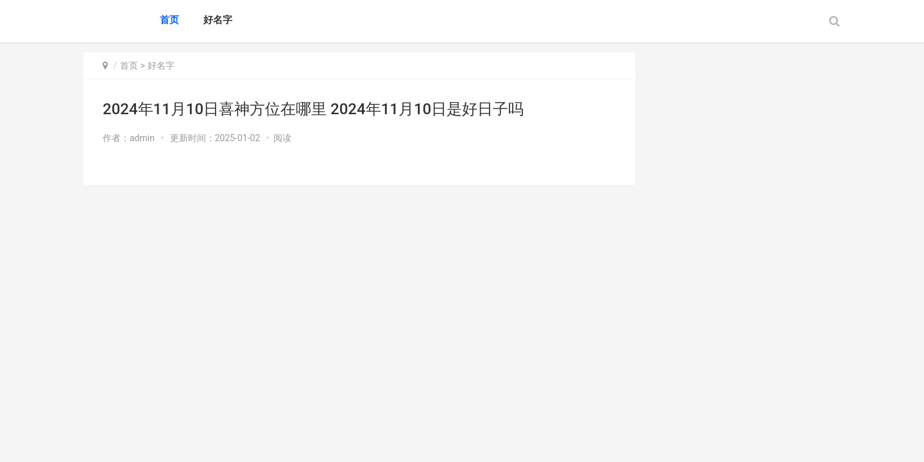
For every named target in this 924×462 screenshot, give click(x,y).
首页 (169, 20)
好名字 (217, 20)
